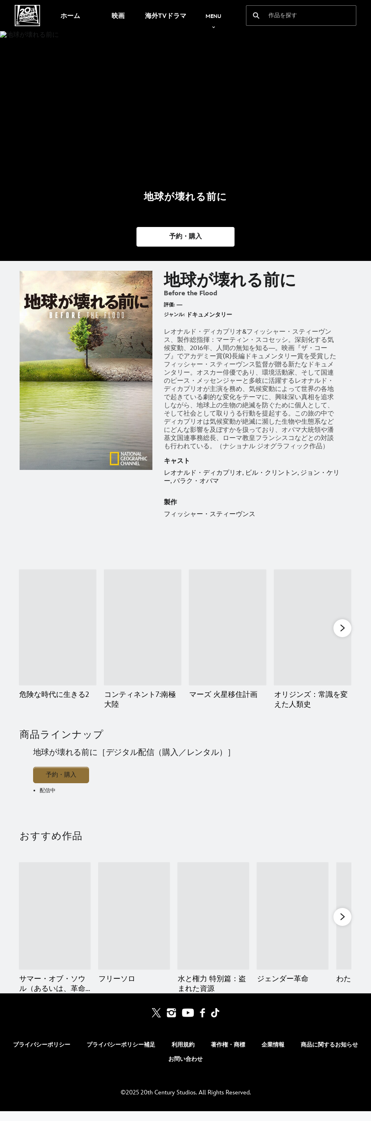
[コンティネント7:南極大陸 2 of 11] (142, 627)
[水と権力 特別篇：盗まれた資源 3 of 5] (213, 916)
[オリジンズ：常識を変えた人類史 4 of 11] (312, 627)
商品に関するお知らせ (329, 1054)
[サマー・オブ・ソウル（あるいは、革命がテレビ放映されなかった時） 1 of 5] (54, 916)
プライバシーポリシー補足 (121, 1054)
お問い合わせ (185, 1068)
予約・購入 (61, 775)
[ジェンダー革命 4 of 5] (292, 916)
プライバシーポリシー (41, 1054)
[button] (185, 237)
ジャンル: (174, 315)
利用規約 (183, 1054)
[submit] (256, 15)
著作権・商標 (228, 1054)
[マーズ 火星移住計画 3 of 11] (227, 627)
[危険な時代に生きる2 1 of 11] (57, 627)
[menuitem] (70, 15)
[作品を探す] (295, 15)
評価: (169, 305)
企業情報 (272, 1054)
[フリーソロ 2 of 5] (134, 916)
